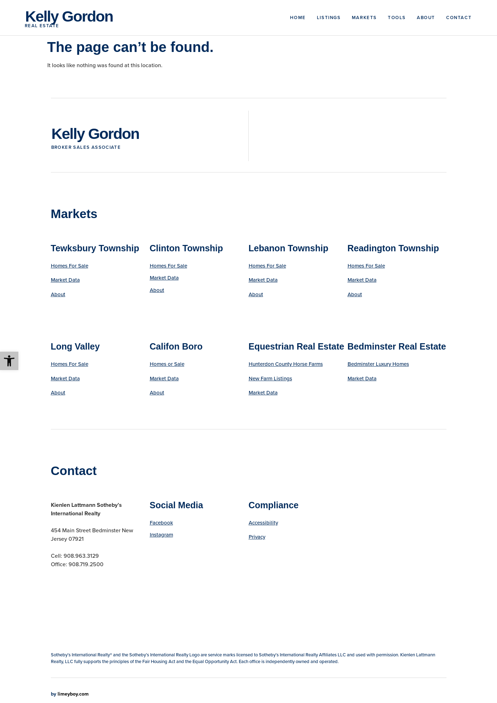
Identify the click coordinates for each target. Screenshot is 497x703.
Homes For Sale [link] (69, 266)
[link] (9, 361)
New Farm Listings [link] (270, 378)
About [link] (426, 17)
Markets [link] (364, 17)
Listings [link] (329, 17)
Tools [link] (397, 17)
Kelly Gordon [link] (69, 16)
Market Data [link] (65, 280)
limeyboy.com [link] (73, 694)
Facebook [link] (161, 523)
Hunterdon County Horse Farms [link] (286, 364)
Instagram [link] (161, 535)
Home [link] (298, 17)
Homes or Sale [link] (167, 364)
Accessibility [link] (263, 523)
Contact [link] (459, 17)
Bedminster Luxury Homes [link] (378, 364)
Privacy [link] (257, 537)
